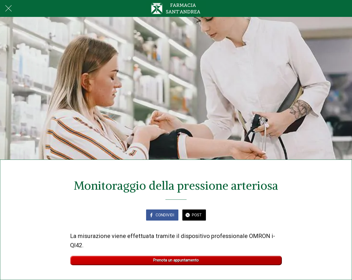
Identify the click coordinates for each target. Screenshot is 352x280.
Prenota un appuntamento (176, 260)
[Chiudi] (8, 8)
